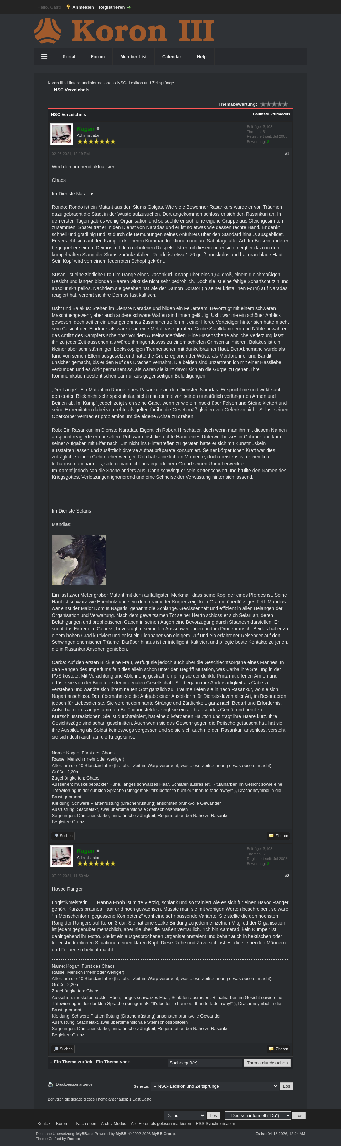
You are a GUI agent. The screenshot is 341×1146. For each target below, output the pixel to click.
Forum (98, 56)
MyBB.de (84, 1134)
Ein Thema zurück (73, 1061)
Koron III (55, 83)
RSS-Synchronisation (215, 1123)
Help (202, 56)
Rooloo (73, 1139)
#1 (287, 154)
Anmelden (83, 7)
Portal (69, 56)
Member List (133, 56)
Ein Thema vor (111, 1061)
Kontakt (45, 1123)
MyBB (121, 1134)
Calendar (172, 56)
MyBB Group (163, 1134)
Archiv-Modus (113, 1123)
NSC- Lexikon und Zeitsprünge (145, 83)
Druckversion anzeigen (75, 1084)
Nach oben (86, 1123)
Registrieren (112, 7)
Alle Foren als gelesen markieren (161, 1123)
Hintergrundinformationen (90, 83)
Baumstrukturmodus (271, 114)
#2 (287, 876)
